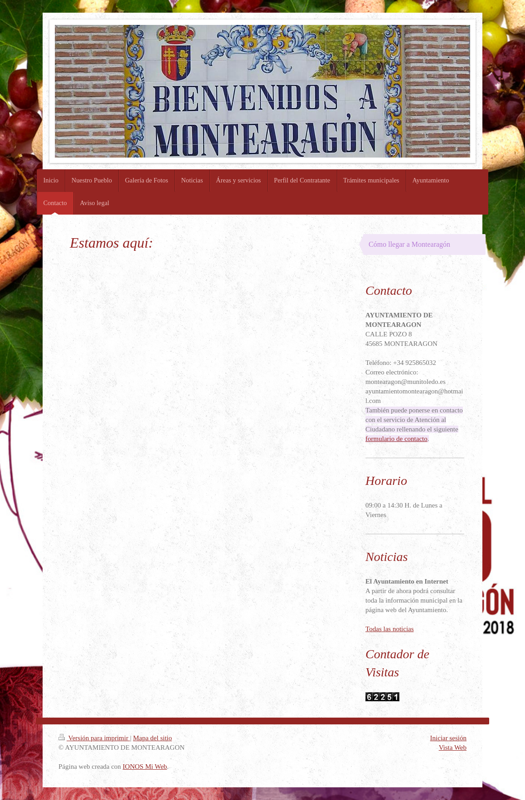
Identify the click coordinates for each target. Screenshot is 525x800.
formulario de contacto (396, 438)
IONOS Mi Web (145, 766)
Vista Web (453, 747)
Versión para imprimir (94, 738)
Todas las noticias (389, 628)
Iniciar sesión (448, 738)
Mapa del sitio (152, 738)
